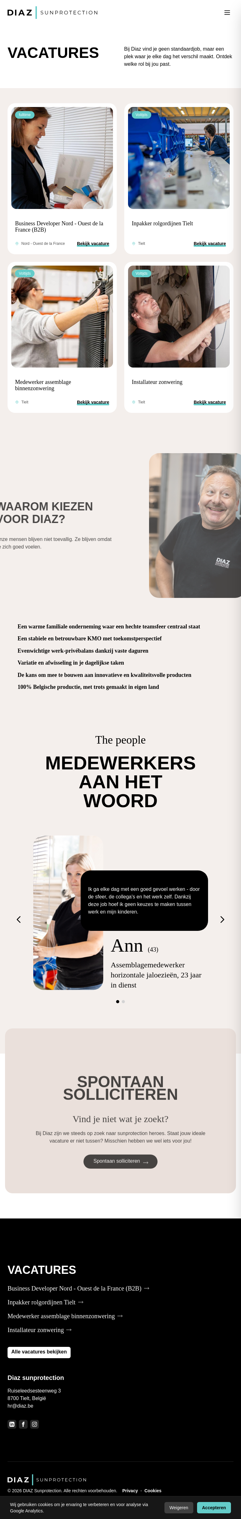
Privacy (130, 1490)
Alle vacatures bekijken (39, 1351)
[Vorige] (19, 919)
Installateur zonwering (157, 382)
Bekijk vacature (93, 243)
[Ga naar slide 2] (123, 1001)
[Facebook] (23, 1424)
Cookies (152, 1490)
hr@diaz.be (20, 1406)
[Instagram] (34, 1424)
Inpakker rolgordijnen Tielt (162, 223)
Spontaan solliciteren (121, 1172)
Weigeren (178, 1507)
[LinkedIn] (12, 1424)
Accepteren (214, 1507)
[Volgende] (222, 919)
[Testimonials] (120, 919)
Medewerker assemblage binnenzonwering (43, 385)
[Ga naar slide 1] (117, 1001)
